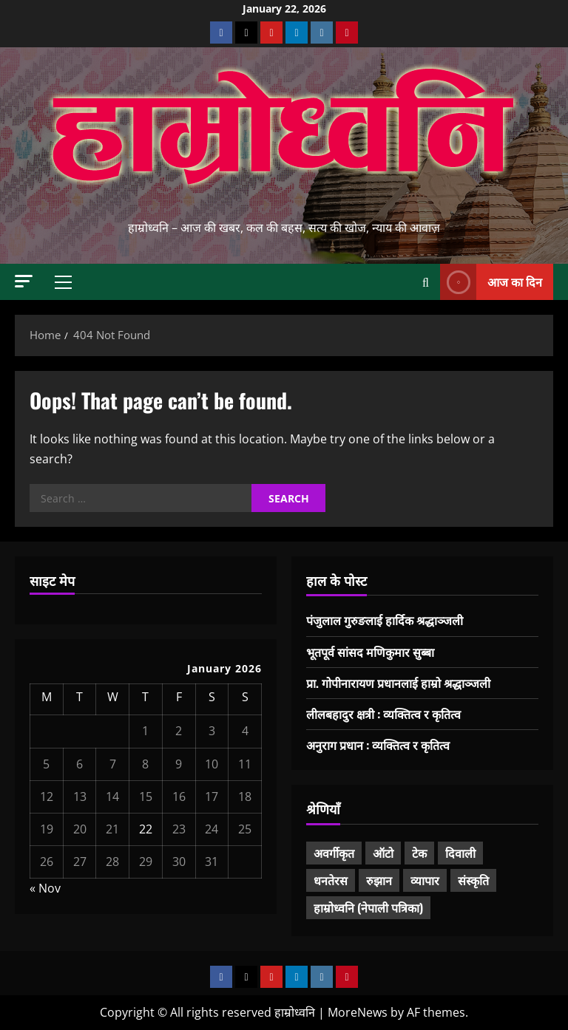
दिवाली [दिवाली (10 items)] (460, 853)
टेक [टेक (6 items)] (419, 853)
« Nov (45, 888)
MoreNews (358, 1012)
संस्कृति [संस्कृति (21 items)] (473, 880)
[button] (24, 281)
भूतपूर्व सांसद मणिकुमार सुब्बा (370, 652)
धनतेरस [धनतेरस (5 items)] (331, 880)
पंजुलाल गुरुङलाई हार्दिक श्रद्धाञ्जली (384, 620)
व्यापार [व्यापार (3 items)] (424, 880)
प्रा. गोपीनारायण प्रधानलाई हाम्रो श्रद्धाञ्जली (398, 683)
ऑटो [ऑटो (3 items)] (383, 853)
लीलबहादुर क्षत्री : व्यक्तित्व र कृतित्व (383, 714)
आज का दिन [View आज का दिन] (491, 282)
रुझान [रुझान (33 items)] (379, 880)
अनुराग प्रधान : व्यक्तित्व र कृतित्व (378, 745)
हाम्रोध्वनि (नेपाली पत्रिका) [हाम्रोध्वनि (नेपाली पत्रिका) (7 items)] (368, 907)
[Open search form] (425, 282)
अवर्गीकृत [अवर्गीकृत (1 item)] (334, 853)
